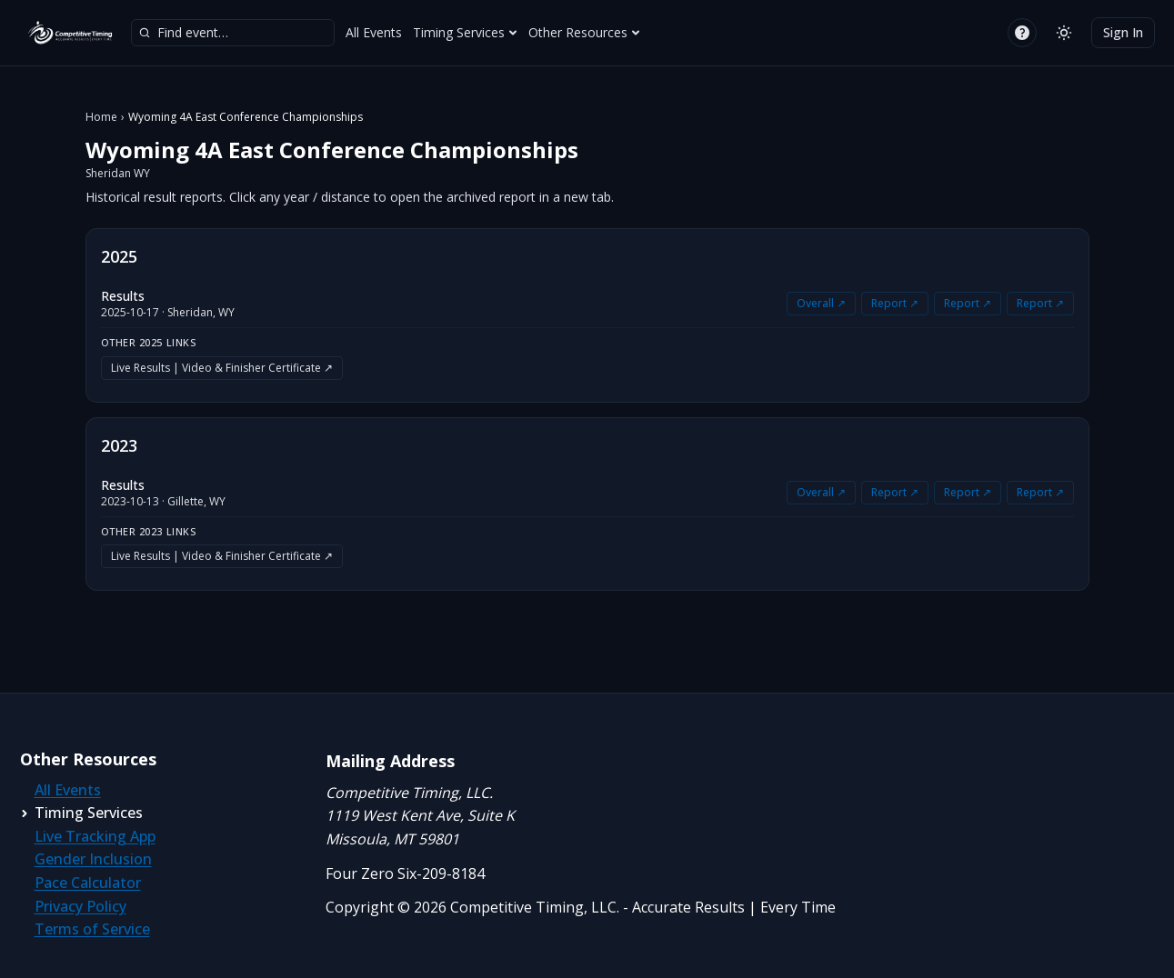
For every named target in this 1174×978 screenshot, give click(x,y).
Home (101, 117)
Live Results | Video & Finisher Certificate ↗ (222, 367)
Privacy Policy (80, 906)
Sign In (1123, 32)
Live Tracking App (95, 836)
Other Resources (584, 32)
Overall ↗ (821, 303)
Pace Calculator (88, 883)
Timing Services (465, 32)
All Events (374, 32)
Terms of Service (92, 929)
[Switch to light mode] (1064, 32)
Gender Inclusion (93, 859)
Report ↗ (894, 303)
